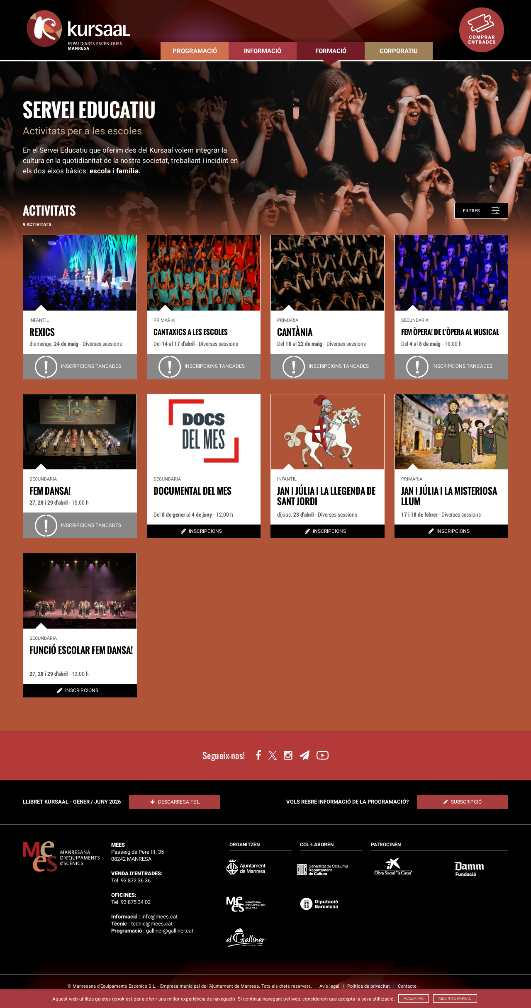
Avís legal (330, 986)
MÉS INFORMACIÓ (455, 998)
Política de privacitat (369, 986)
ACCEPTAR (414, 998)
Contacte (407, 986)
